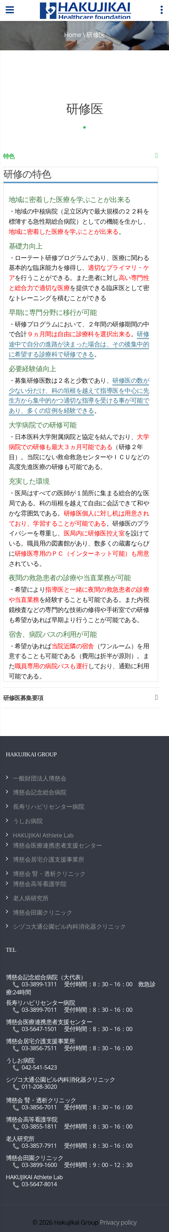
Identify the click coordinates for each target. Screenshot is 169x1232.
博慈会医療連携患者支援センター (57, 845)
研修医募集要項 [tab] (81, 700)
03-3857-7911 (39, 1145)
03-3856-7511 (39, 1048)
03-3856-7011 (39, 1107)
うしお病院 (28, 821)
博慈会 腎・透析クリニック (49, 874)
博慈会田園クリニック (42, 912)
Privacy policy (118, 1222)
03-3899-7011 (39, 1010)
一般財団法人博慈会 (39, 778)
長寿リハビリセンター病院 (48, 806)
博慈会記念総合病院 (39, 792)
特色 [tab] (81, 158)
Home (72, 34)
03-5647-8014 (39, 1184)
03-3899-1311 (39, 984)
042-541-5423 (39, 1067)
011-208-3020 (39, 1086)
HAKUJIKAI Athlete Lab (43, 835)
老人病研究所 (31, 898)
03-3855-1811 (39, 1126)
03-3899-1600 (39, 1165)
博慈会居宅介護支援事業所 (48, 859)
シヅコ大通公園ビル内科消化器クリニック (69, 926)
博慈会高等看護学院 (39, 884)
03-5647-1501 (39, 1029)
